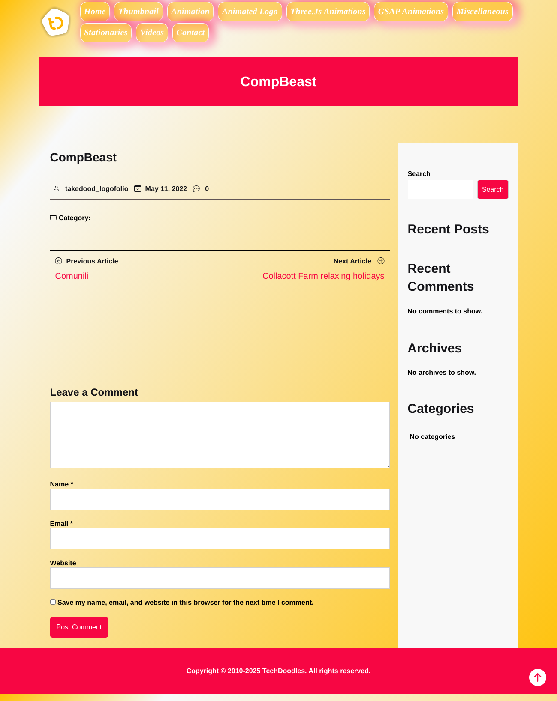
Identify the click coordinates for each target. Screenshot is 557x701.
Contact (274, 37)
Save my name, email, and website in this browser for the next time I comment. (185, 610)
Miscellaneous (112, 37)
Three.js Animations (353, 13)
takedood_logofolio (97, 196)
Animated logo (270, 13)
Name (61, 492)
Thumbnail (147, 13)
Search (419, 181)
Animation (205, 13)
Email (61, 531)
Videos (229, 37)
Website (63, 571)
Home (98, 13)
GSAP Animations (440, 13)
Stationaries (178, 37)
